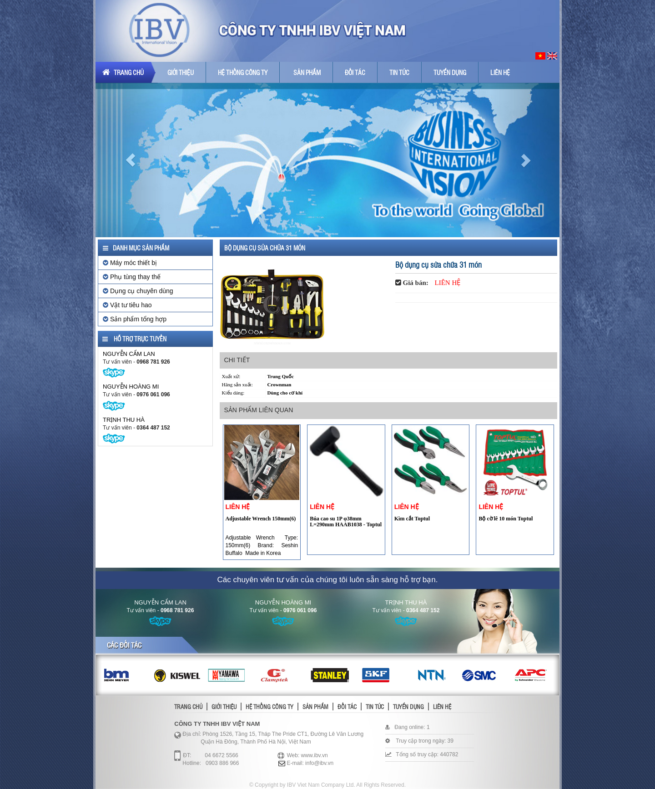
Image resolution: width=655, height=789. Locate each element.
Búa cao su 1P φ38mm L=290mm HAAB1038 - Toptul (346, 521)
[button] (130, 160)
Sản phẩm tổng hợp (134, 319)
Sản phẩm (307, 72)
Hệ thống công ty (242, 72)
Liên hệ (500, 72)
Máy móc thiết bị (130, 262)
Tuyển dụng (449, 72)
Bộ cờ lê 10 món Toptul (506, 518)
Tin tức (399, 72)
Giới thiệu (180, 72)
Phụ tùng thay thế (132, 276)
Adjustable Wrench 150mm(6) (261, 518)
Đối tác (355, 72)
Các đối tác (124, 644)
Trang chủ (123, 72)
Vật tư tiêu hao (127, 305)
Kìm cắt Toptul (412, 518)
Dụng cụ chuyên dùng (138, 291)
